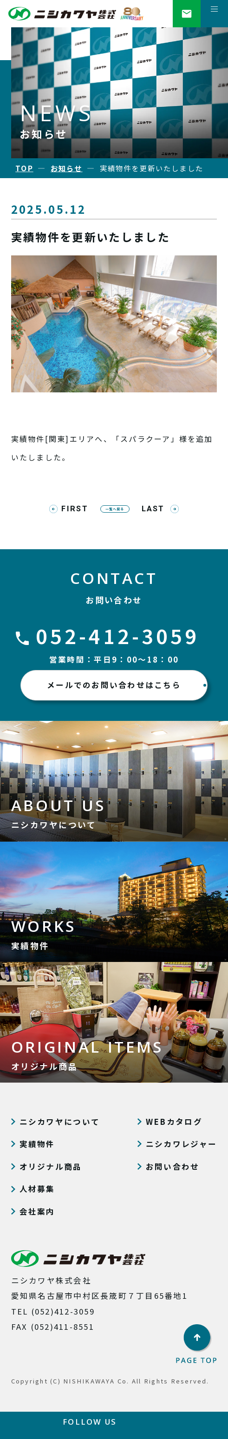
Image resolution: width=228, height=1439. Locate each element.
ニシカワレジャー (181, 1149)
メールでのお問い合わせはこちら (124, 691)
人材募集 (37, 1194)
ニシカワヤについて (60, 1126)
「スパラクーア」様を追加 (162, 438)
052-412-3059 (117, 640)
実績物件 (37, 1149)
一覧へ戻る (114, 511)
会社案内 (37, 1216)
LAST (172, 511)
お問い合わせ (173, 1171)
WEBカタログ (174, 1126)
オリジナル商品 (51, 1171)
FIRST (54, 511)
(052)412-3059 (63, 1316)
